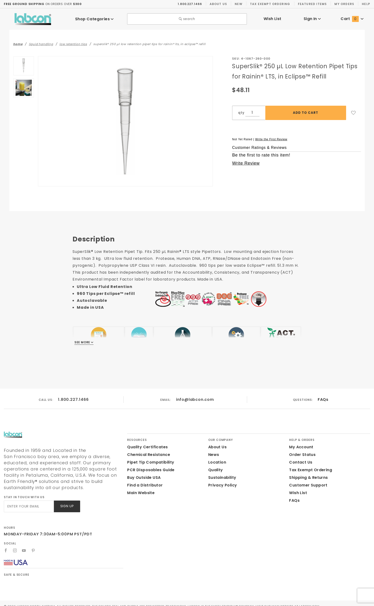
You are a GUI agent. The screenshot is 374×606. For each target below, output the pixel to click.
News (213, 455)
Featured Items (311, 3)
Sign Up (67, 500)
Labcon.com (328, 600)
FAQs (323, 399)
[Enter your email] (28, 500)
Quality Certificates (145, 447)
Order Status (301, 455)
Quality (215, 470)
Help (365, 3)
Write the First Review (271, 139)
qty (240, 113)
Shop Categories (94, 19)
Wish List (272, 19)
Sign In (312, 19)
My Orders (344, 3)
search (187, 19)
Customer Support (306, 485)
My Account (300, 447)
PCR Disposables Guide (150, 470)
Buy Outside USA (143, 477)
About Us (218, 3)
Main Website (140, 493)
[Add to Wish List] (353, 113)
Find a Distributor (144, 485)
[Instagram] (15, 544)
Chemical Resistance (147, 455)
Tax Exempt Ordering (270, 3)
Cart (352, 19)
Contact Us (299, 462)
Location (216, 462)
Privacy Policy (221, 485)
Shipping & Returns (308, 477)
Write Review (246, 163)
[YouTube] (24, 544)
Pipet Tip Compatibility (149, 462)
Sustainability (221, 477)
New (238, 3)
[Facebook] (6, 544)
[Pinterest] (33, 544)
